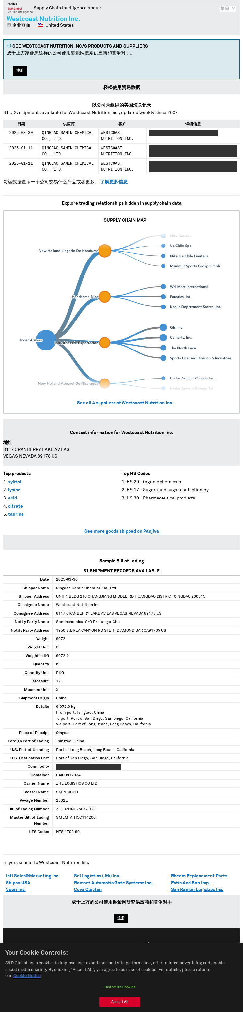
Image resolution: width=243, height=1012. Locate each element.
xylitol (14, 482)
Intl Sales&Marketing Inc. (33, 876)
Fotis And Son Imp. (190, 883)
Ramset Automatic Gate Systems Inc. (113, 883)
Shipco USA (18, 883)
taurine (16, 514)
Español (124, 944)
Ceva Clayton (88, 889)
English (100, 944)
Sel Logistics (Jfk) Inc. (97, 876)
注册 (19, 70)
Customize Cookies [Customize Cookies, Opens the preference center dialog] (120, 990)
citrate (15, 506)
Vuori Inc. (16, 889)
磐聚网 (20, 8)
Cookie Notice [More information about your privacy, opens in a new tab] (27, 979)
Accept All (119, 1005)
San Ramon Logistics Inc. (197, 889)
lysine (14, 490)
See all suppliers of (125, 403)
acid (12, 498)
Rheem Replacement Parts (199, 876)
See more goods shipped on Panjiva (121, 531)
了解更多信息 (114, 182)
